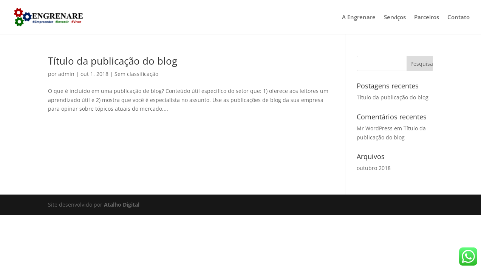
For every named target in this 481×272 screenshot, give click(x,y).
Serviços (395, 17)
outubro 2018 (374, 168)
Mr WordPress (375, 128)
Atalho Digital (121, 204)
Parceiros (426, 17)
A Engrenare (359, 17)
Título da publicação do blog (112, 61)
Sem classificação (136, 73)
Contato (458, 17)
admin (66, 73)
